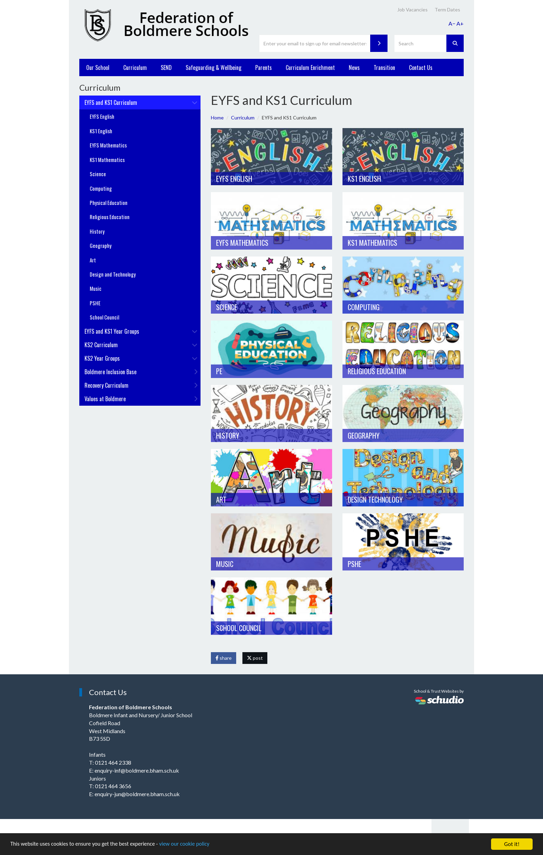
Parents (263, 67)
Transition (384, 67)
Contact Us (421, 67)
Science (226, 307)
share (223, 658)
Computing (364, 307)
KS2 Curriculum (140, 345)
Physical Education (108, 202)
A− (451, 23)
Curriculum (135, 67)
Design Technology (375, 499)
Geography (364, 435)
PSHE (354, 564)
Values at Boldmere (140, 399)
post (255, 658)
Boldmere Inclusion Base (140, 372)
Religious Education (377, 371)
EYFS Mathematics (242, 242)
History (227, 435)
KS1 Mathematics (372, 242)
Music (224, 564)
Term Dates (447, 9)
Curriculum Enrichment (310, 67)
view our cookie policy (193, 844)
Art (221, 499)
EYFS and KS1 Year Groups (140, 331)
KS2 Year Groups (140, 358)
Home (217, 117)
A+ (460, 23)
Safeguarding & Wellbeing (213, 67)
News (354, 67)
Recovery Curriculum (140, 385)
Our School (97, 67)
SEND (166, 67)
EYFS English (234, 178)
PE (219, 371)
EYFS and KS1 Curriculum (140, 102)
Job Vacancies (412, 9)
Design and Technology (113, 274)
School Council (238, 628)
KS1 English (364, 178)
